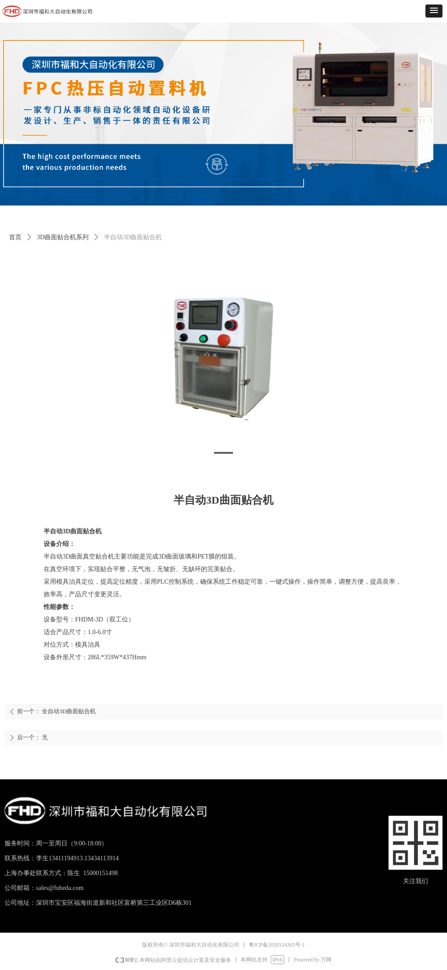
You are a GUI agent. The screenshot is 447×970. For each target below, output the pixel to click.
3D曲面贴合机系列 (63, 237)
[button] (434, 11)
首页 (15, 237)
